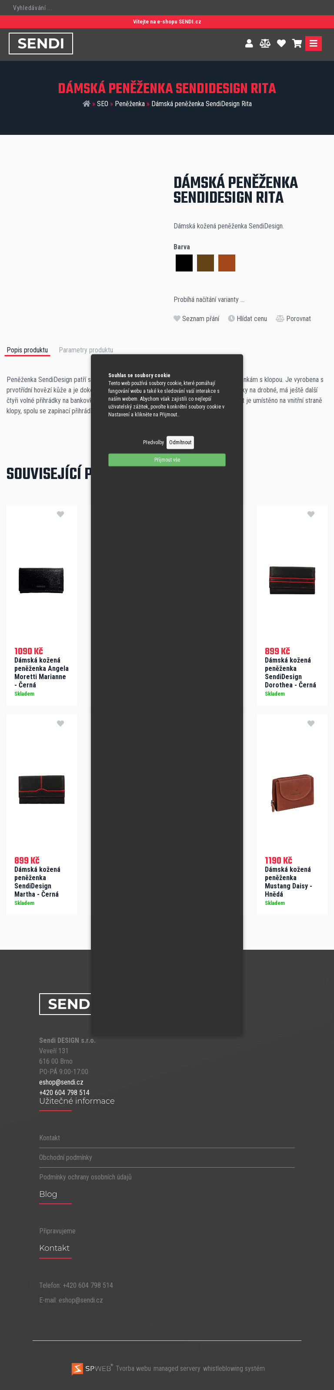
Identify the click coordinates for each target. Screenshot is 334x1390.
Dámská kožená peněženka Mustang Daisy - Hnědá (288, 880)
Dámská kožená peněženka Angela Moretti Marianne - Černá (41, 670)
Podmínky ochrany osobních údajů (85, 1175)
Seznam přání (196, 319)
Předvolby (153, 442)
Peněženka (130, 104)
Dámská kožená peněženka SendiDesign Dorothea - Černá (290, 670)
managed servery (177, 1367)
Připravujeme (57, 1230)
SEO (102, 104)
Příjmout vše (167, 460)
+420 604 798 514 (64, 1091)
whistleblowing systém (234, 1367)
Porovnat (293, 319)
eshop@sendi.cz (61, 1080)
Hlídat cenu (247, 319)
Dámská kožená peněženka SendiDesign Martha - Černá (37, 880)
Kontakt (49, 1136)
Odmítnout (180, 442)
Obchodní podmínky (65, 1156)
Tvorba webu (110, 1367)
